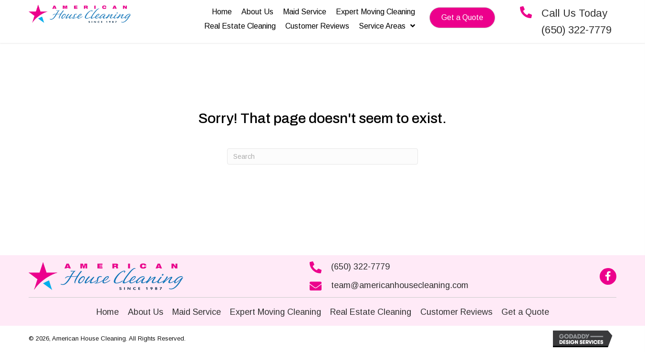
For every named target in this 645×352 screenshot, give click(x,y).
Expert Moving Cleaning (275, 312)
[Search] (322, 156)
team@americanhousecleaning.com (399, 285)
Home (107, 312)
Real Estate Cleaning (370, 312)
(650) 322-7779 (360, 266)
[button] (462, 17)
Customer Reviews (456, 312)
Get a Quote (525, 312)
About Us (145, 312)
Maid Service (196, 312)
